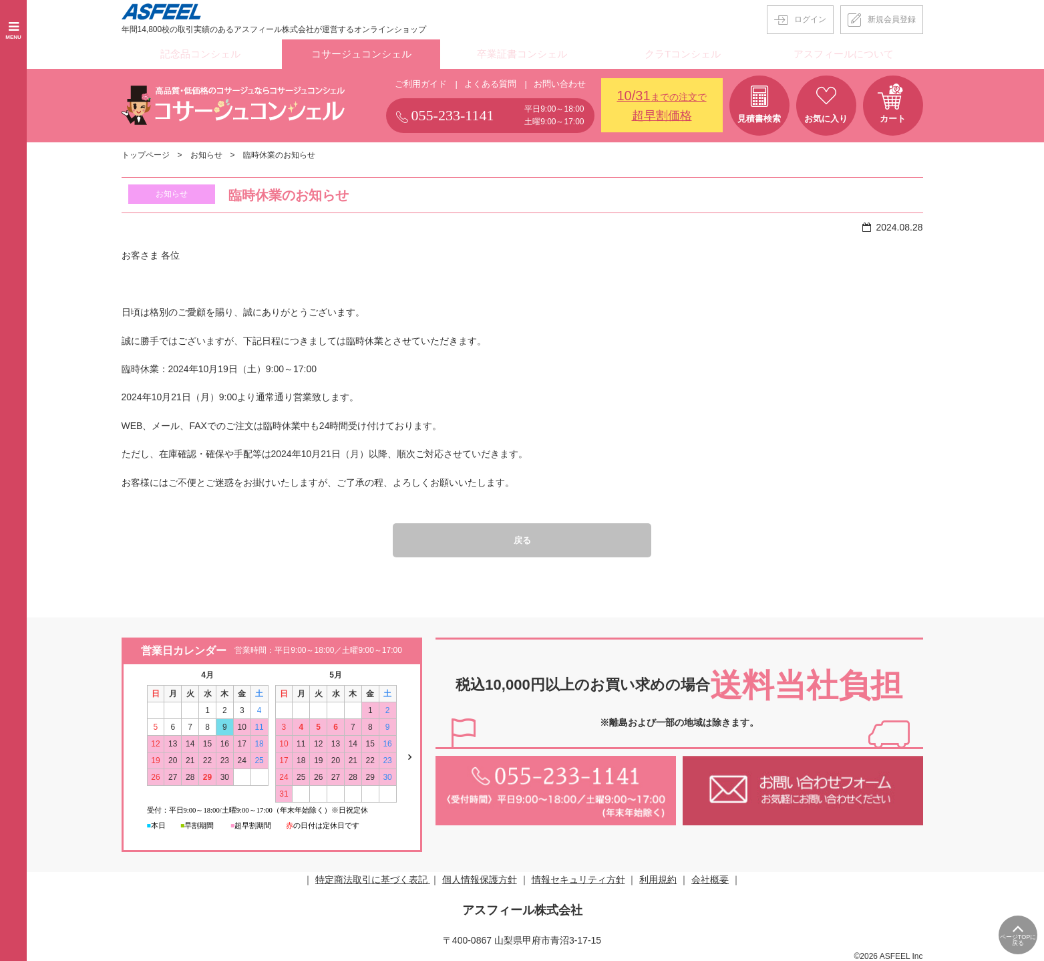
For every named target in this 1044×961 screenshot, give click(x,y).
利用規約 (658, 877)
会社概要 (710, 877)
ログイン (810, 19)
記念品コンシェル (200, 52)
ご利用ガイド (421, 81)
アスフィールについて (843, 52)
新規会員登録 (892, 19)
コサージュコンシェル (361, 52)
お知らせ (206, 152)
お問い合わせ (560, 81)
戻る (522, 538)
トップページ (146, 152)
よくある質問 (490, 81)
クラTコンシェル (683, 52)
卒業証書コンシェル (522, 52)
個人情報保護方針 (479, 877)
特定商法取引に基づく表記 (372, 877)
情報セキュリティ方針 (578, 877)
